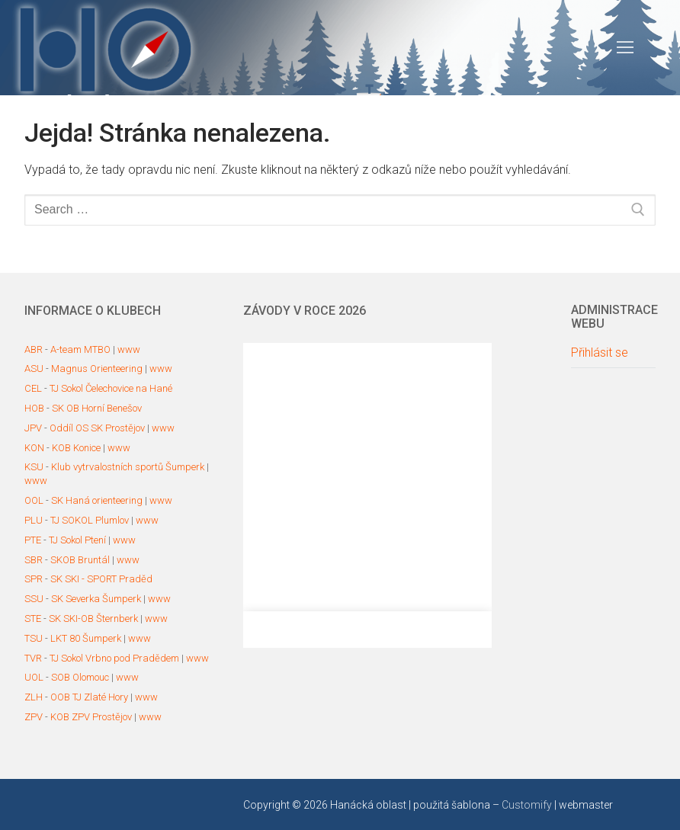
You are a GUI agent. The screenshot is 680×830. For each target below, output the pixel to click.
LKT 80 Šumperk (85, 638)
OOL (33, 500)
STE (32, 618)
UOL (33, 677)
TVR (33, 658)
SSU (33, 598)
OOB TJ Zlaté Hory (89, 697)
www (128, 349)
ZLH (33, 697)
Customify (527, 805)
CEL (33, 388)
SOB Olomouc (80, 677)
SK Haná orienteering (97, 500)
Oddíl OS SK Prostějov (97, 428)
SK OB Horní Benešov (97, 408)
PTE (32, 540)
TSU (33, 638)
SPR (33, 579)
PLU (33, 520)
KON (34, 447)
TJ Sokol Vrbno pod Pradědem (114, 658)
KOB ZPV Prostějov (91, 717)
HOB (34, 408)
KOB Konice (76, 447)
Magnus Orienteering (97, 368)
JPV (33, 428)
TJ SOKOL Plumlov (89, 520)
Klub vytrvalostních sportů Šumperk (127, 467)
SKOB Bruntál (80, 560)
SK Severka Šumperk (96, 598)
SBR (33, 560)
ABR (33, 349)
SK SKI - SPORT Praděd (101, 579)
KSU (33, 467)
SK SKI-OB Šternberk (93, 618)
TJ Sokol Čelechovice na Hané (111, 388)
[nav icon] (625, 48)
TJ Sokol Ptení (77, 540)
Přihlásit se (599, 353)
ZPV (33, 717)
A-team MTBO (80, 349)
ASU (33, 368)
